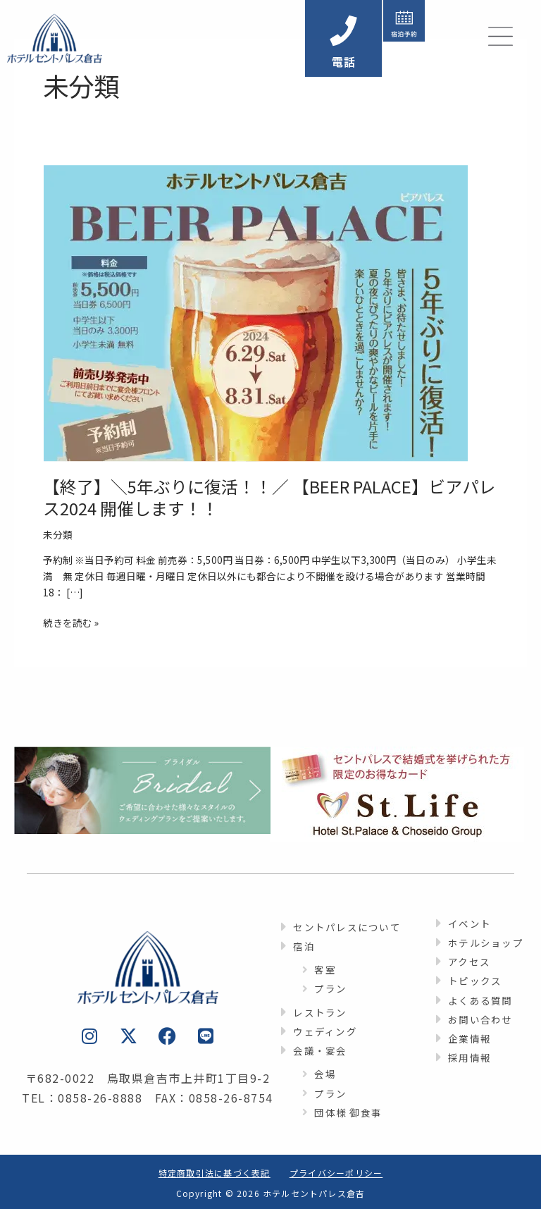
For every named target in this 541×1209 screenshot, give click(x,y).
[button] (421, 38)
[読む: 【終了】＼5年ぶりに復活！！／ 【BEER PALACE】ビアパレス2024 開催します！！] (255, 312)
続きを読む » (71, 622)
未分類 (58, 534)
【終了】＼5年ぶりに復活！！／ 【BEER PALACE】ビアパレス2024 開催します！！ (269, 497)
